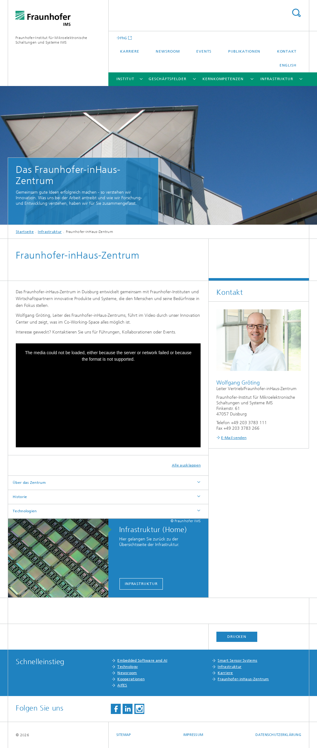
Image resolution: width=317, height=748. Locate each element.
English (288, 65)
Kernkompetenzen (223, 79)
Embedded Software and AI (142, 660)
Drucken (236, 636)
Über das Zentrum (29, 482)
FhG (123, 38)
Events (203, 51)
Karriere (129, 51)
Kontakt (287, 51)
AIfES (122, 685)
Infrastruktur (276, 79)
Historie (20, 497)
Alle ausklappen (186, 465)
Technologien (25, 511)
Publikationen (244, 51)
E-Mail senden (233, 438)
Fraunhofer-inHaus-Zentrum (243, 679)
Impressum (193, 735)
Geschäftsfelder (167, 79)
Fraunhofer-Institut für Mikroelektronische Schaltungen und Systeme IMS (51, 40)
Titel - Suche (296, 13)
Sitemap (123, 735)
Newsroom (168, 51)
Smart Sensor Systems (237, 660)
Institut (125, 79)
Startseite (25, 232)
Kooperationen (131, 679)
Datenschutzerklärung (278, 735)
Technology (127, 666)
